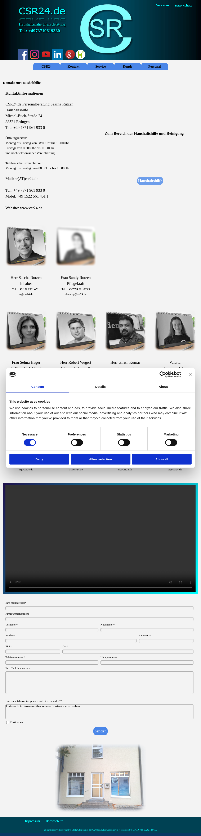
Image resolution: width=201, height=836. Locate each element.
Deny (39, 459)
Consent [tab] (37, 386)
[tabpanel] (50, 153)
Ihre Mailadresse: (15, 602)
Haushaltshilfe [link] (150, 181)
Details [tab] (100, 386)
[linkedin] (57, 54)
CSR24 (46, 66)
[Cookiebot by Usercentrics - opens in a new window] (162, 374)
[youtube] (46, 54)
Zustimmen (16, 722)
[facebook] (23, 54)
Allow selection (100, 459)
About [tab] (163, 386)
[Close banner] (190, 374)
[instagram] (34, 54)
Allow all (161, 459)
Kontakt (74, 66)
